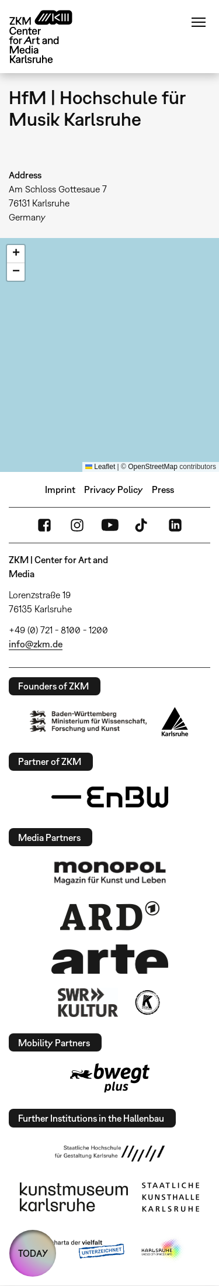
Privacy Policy (113, 489)
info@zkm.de (35, 644)
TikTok (142, 525)
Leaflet (100, 467)
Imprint (60, 489)
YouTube (109, 525)
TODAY (33, 1253)
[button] (16, 254)
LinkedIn (175, 525)
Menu (198, 22)
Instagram (77, 525)
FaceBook (44, 525)
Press (163, 489)
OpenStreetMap (153, 467)
